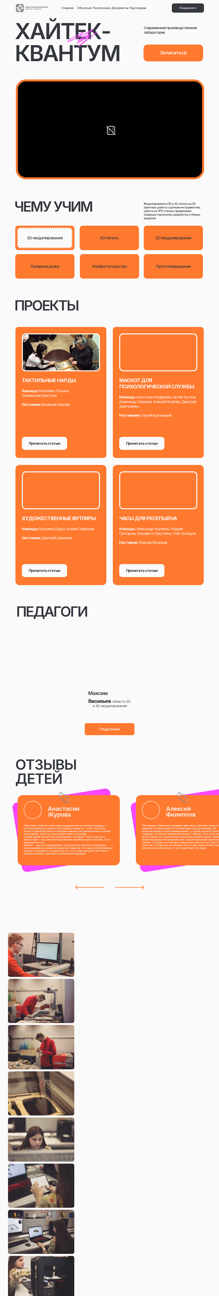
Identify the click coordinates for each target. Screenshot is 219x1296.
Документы (119, 8)
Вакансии (63, 1232)
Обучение (84, 8)
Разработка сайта (137, 1283)
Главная (67, 8)
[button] (109, 729)
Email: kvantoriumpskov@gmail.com (154, 1226)
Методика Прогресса (140, 1256)
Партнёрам (137, 8)
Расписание (102, 8)
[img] (32, 8)
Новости (27, 1232)
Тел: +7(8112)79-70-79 (143, 1233)
